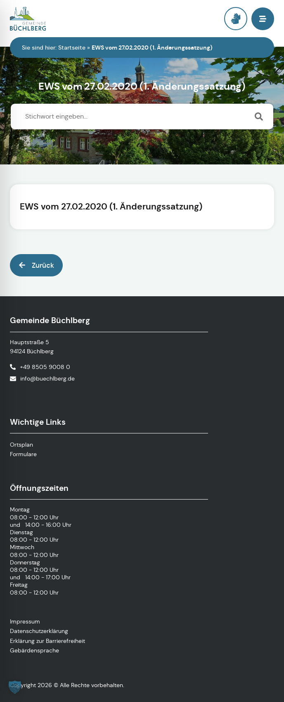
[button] (262, 18)
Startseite (71, 47)
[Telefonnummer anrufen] (40, 367)
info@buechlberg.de (47, 378)
